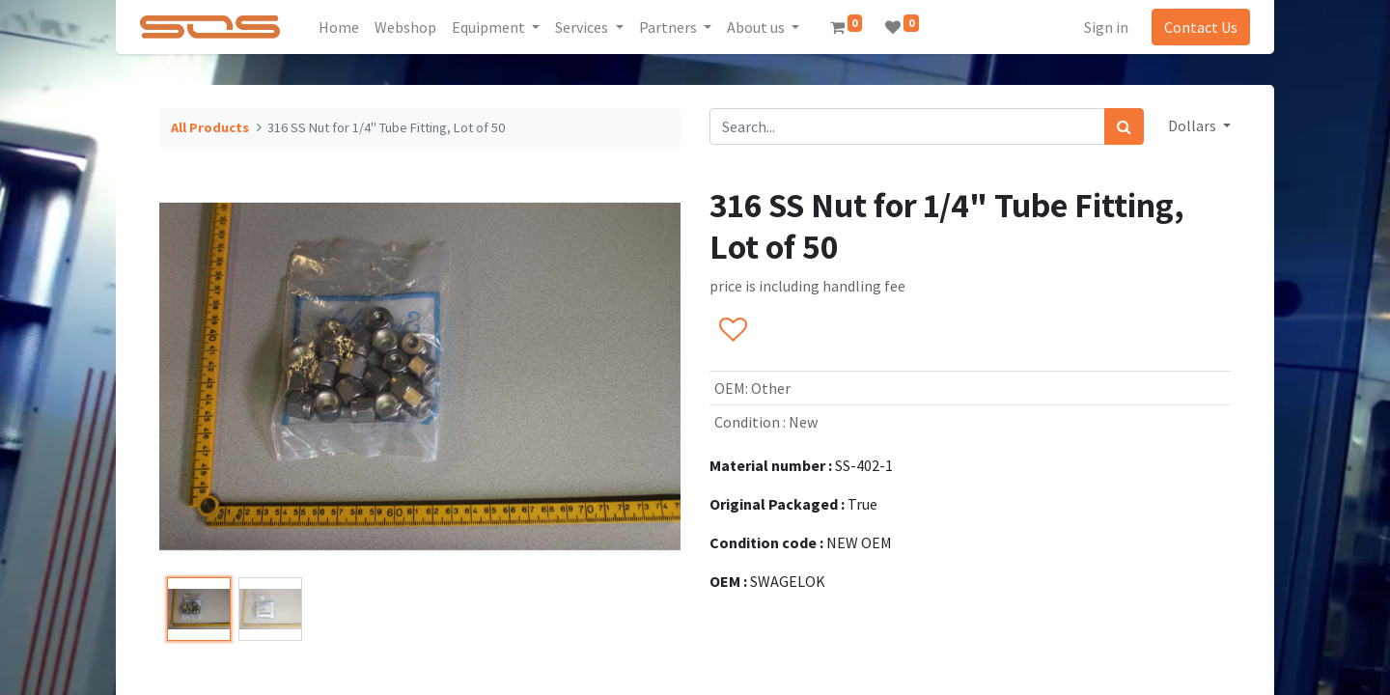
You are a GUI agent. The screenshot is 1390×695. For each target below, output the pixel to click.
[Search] (1124, 126)
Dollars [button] (1193, 125)
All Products (210, 127)
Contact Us (1195, 27)
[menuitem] (346, 27)
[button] (732, 331)
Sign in (1100, 27)
